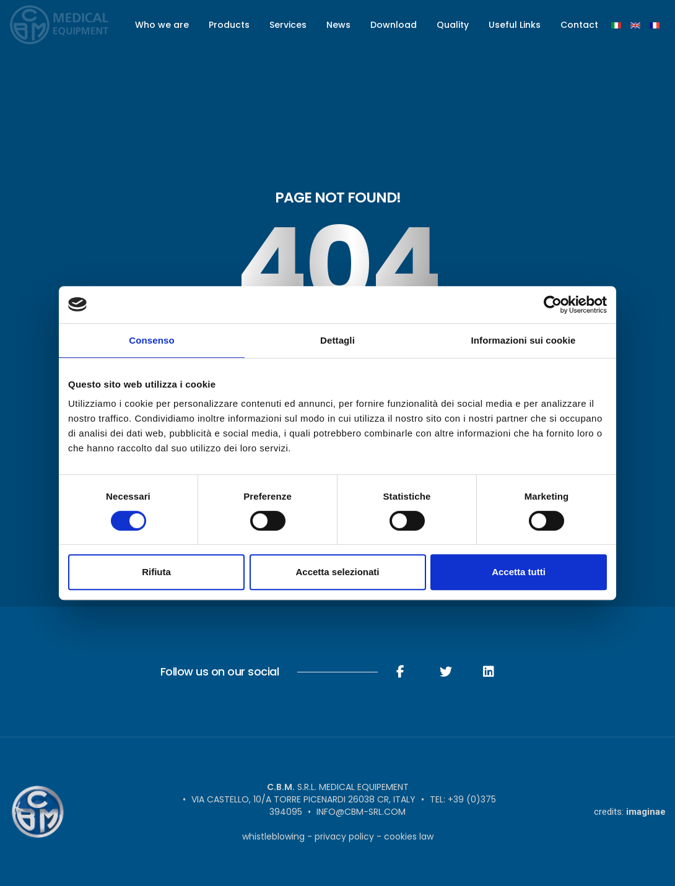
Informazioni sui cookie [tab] (523, 340)
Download (393, 25)
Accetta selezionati (337, 572)
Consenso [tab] (151, 340)
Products (229, 25)
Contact (579, 25)
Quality (453, 25)
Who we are (162, 25)
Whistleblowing (273, 836)
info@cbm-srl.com (361, 812)
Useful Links (515, 25)
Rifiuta (156, 572)
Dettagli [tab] (337, 340)
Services (288, 25)
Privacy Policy (344, 836)
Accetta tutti (519, 572)
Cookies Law (408, 836)
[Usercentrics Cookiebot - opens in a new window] (553, 304)
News (338, 25)
